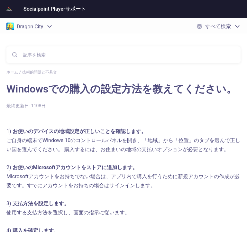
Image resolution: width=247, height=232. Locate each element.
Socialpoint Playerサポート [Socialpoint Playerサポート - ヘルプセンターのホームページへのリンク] (54, 9)
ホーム (12, 72)
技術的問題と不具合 (39, 72)
